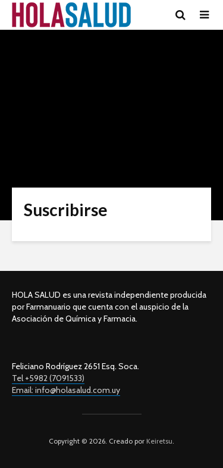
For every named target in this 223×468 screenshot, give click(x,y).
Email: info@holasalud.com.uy (66, 390)
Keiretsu (158, 440)
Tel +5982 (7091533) (48, 378)
